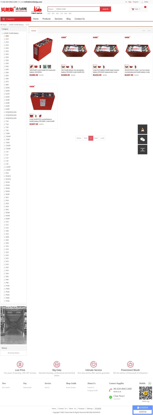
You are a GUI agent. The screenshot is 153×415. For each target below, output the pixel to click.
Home (5, 25)
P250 (7, 301)
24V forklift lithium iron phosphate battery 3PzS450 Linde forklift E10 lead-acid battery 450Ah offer (72, 72)
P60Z (8, 298)
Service (47, 387)
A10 (7, 246)
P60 (7, 280)
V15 (7, 234)
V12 (7, 228)
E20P (8, 106)
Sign (129, 2)
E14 (7, 42)
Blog (68, 19)
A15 (7, 252)
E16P (8, 100)
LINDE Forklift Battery (16, 25)
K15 (7, 264)
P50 (7, 277)
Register (136, 2)
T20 (7, 127)
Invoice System (70, 387)
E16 (7, 48)
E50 (7, 76)
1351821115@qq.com (33, 2)
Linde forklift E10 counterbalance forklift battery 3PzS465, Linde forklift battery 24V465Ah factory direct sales (42, 121)
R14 (7, 200)
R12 (7, 197)
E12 (7, 39)
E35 (7, 63)
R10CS (8, 176)
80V (65, 13)
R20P (8, 219)
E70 (7, 82)
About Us (72, 409)
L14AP (8, 167)
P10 (7, 270)
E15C (8, 94)
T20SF (8, 146)
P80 (7, 283)
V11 (7, 225)
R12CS (8, 179)
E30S (8, 91)
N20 (7, 240)
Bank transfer (27, 387)
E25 (7, 57)
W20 (7, 237)
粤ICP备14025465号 (93, 412)
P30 (7, 274)
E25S (8, 88)
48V (57, 13)
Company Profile (92, 390)
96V (70, 13)
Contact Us (80, 19)
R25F (8, 194)
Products (47, 19)
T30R (8, 133)
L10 (7, 152)
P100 (7, 286)
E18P (8, 103)
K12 (7, 258)
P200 (7, 292)
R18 (7, 207)
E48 (7, 72)
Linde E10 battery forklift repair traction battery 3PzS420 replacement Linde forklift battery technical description (106, 72)
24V (49, 13)
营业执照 (98, 409)
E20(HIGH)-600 (11, 112)
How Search (6, 387)
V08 (7, 231)
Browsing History (13, 353)
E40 (7, 66)
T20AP (8, 136)
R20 (7, 210)
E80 (7, 85)
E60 (7, 79)
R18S (8, 188)
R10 (7, 173)
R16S (8, 185)
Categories (10, 19)
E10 (7, 36)
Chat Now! (117, 399)
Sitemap (89, 409)
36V (53, 13)
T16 (7, 121)
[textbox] (74, 9)
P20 (7, 267)
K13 (7, 261)
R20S (8, 191)
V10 (7, 222)
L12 (7, 155)
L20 (7, 164)
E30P (8, 109)
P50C (8, 295)
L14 (7, 158)
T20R (8, 139)
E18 (7, 51)
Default (33, 31)
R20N (8, 216)
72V (61, 13)
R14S (8, 182)
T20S (8, 143)
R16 (7, 203)
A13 (7, 249)
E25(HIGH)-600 (11, 115)
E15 (7, 45)
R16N (8, 213)
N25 (7, 243)
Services (58, 19)
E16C (8, 97)
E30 (7, 60)
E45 (7, 69)
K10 (7, 255)
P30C (8, 289)
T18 (7, 124)
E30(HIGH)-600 (11, 118)
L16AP (8, 170)
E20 (7, 54)
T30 (7, 130)
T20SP (8, 149)
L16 (7, 161)
